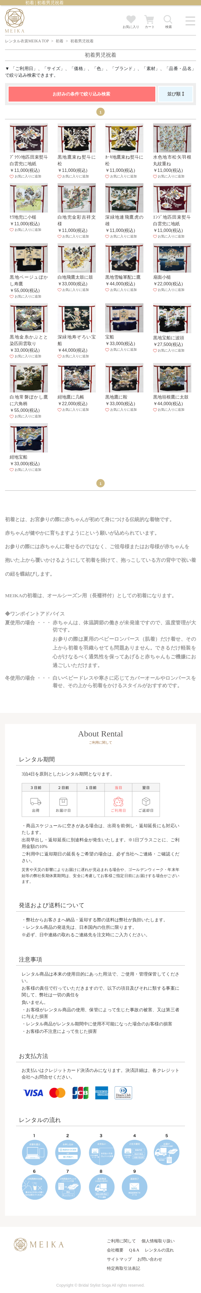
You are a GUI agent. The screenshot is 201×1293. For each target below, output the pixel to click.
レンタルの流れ (159, 1250)
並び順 (175, 94)
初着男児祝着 (82, 41)
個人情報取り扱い (158, 1240)
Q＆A (134, 1250)
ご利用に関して (121, 1240)
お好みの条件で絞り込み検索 (81, 94)
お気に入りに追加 (25, 176)
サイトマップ (119, 1259)
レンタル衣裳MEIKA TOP (27, 41)
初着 (59, 41)
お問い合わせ (149, 1259)
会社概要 (115, 1250)
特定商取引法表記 (123, 1268)
